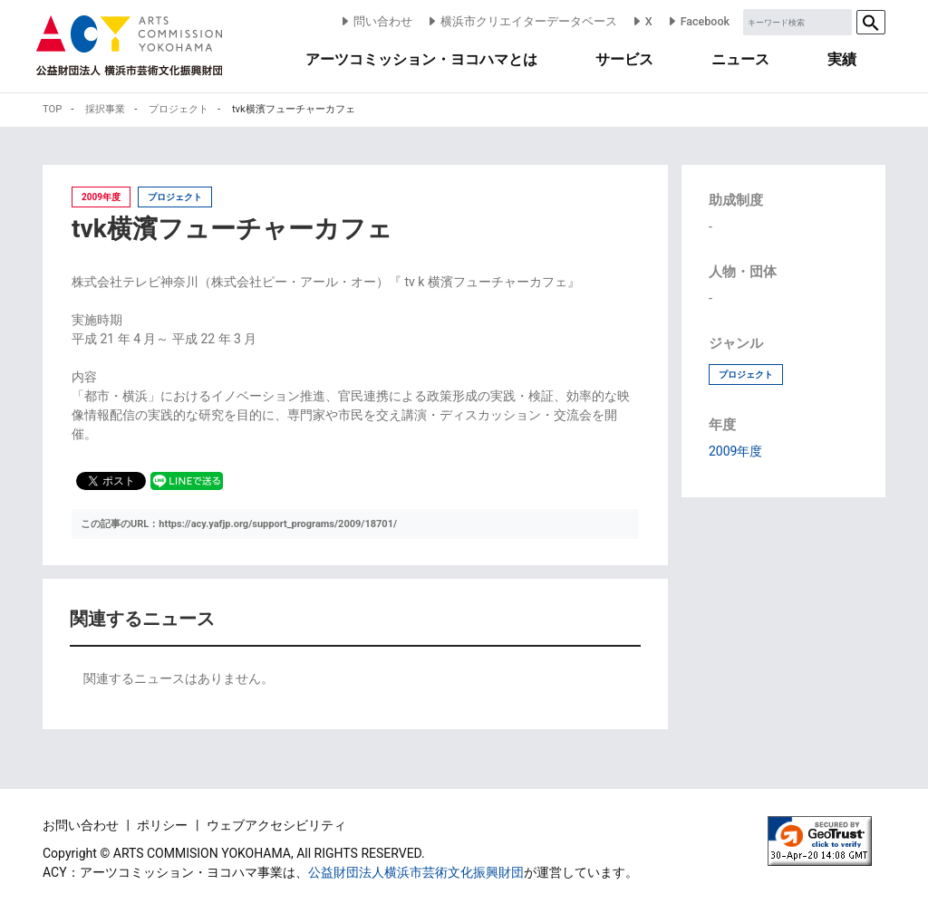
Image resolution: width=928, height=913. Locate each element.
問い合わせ (375, 21)
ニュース (740, 59)
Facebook (698, 21)
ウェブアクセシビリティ (276, 825)
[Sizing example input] (797, 22)
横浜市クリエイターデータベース (521, 21)
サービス (624, 59)
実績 (841, 59)
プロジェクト (746, 375)
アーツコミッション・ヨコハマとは (421, 59)
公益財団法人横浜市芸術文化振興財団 (416, 872)
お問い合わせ (82, 825)
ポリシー (163, 825)
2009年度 (735, 451)
